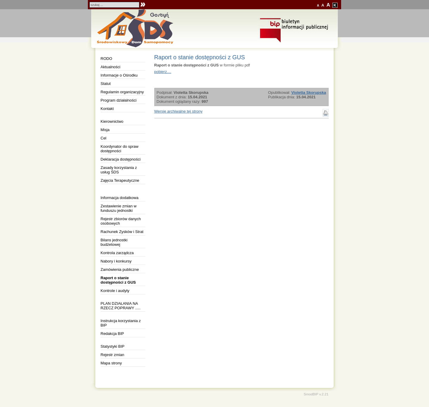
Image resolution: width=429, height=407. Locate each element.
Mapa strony (111, 363)
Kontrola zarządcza (117, 253)
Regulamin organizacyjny (122, 92)
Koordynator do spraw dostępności (120, 148)
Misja (105, 130)
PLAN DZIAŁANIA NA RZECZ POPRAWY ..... (121, 305)
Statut (106, 83)
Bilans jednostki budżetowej (114, 242)
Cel (104, 138)
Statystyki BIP (113, 346)
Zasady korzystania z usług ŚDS (119, 169)
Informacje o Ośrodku (119, 75)
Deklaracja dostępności (121, 159)
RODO (106, 58)
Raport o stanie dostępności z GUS (118, 280)
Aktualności (110, 67)
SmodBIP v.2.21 (316, 394)
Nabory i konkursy (116, 261)
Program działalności (119, 100)
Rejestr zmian (112, 354)
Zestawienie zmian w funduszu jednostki (119, 208)
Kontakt (107, 108)
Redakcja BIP (112, 333)
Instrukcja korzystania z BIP (121, 323)
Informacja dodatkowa (120, 197)
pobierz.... (162, 71)
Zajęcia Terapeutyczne (120, 180)
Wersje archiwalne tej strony (178, 111)
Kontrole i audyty (115, 290)
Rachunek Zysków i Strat (122, 231)
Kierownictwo (112, 121)
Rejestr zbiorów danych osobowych (121, 221)
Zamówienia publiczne (120, 269)
